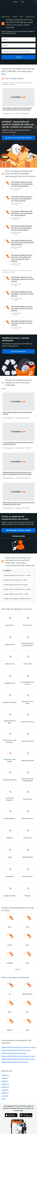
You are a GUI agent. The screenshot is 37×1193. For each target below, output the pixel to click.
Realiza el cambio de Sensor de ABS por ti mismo (14, 1062)
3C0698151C (5, 1087)
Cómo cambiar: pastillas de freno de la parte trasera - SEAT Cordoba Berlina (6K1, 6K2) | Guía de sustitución (21, 228)
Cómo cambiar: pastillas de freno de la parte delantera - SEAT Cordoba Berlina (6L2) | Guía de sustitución (22, 213)
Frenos (21, 16)
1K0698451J (5, 1090)
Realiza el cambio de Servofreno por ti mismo (13, 1053)
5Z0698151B (5, 1075)
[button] (18, 570)
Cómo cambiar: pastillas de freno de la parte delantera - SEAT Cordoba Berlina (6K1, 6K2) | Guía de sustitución (22, 184)
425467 (3, 1099)
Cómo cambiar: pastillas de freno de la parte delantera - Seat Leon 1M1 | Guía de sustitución (22, 279)
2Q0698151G (5, 1084)
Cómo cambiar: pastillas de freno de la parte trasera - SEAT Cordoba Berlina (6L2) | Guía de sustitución (21, 198)
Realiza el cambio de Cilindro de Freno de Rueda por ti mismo (18, 1056)
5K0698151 (4, 1078)
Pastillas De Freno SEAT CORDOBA (19, 137)
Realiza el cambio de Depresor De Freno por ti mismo (16, 1050)
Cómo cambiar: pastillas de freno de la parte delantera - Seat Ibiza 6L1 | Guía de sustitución (22, 294)
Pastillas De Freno (30, 16)
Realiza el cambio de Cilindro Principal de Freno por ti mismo (18, 1059)
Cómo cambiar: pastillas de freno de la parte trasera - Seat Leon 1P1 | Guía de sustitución (21, 323)
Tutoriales (14, 16)
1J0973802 (4, 1096)
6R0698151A (5, 1093)
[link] (18, 101)
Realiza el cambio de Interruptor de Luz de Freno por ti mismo (18, 1047)
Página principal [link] (5, 16)
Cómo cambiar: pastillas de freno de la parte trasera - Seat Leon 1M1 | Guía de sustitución (22, 308)
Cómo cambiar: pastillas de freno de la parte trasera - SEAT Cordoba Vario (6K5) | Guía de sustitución (22, 242)
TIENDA (15, 2)
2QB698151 (4, 1081)
